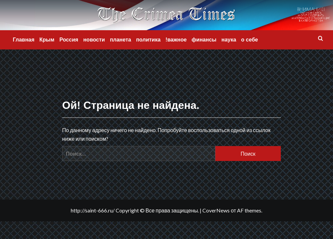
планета (120, 39)
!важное (176, 39)
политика (148, 39)
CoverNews (216, 210)
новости (94, 39)
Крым (47, 39)
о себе (249, 39)
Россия (68, 39)
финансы (204, 39)
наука (228, 39)
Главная (24, 39)
